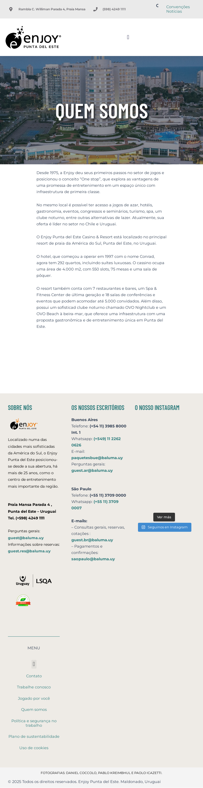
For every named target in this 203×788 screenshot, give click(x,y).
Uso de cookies (33, 747)
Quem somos (34, 709)
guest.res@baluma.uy (29, 551)
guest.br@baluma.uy (92, 540)
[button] (128, 37)
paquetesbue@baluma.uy (97, 457)
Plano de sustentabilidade (33, 736)
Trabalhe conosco (34, 687)
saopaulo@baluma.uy (93, 559)
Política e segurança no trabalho (34, 723)
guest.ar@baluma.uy (92, 470)
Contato (34, 676)
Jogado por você (34, 698)
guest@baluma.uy (26, 537)
